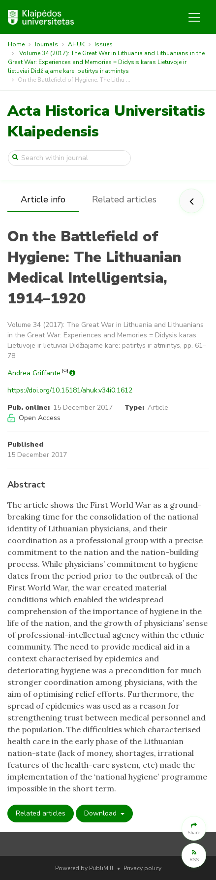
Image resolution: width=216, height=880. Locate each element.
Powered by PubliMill (84, 868)
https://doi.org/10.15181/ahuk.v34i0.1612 (69, 390)
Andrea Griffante (34, 373)
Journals (46, 44)
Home (16, 44)
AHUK (76, 44)
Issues (103, 44)
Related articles (124, 199)
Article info (43, 199)
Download (101, 813)
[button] (194, 828)
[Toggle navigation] (194, 17)
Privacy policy (142, 868)
